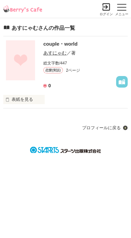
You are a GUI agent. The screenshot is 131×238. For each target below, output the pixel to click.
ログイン (106, 14)
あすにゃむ (54, 53)
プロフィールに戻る (101, 127)
